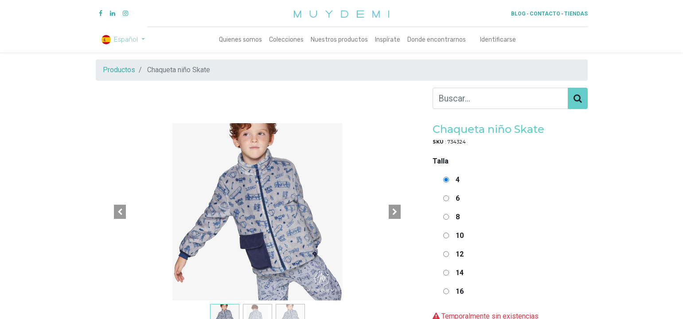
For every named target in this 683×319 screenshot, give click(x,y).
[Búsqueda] (578, 98)
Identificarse (498, 39)
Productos (119, 70)
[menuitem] (240, 39)
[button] (120, 212)
